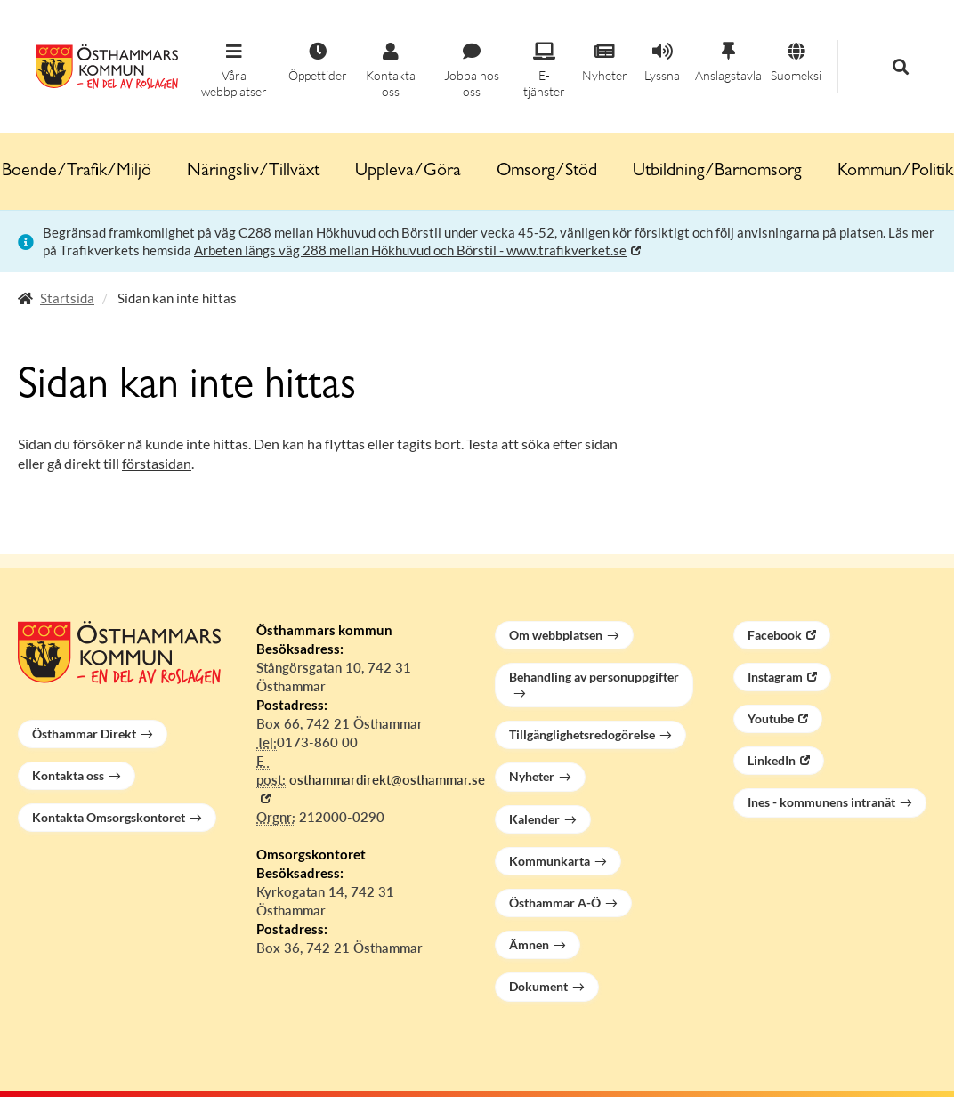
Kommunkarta (549, 860)
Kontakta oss (68, 775)
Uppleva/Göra (408, 172)
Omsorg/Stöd (547, 172)
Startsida (67, 298)
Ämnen (529, 944)
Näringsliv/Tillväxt (253, 172)
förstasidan (156, 463)
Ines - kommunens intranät (821, 802)
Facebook (775, 634)
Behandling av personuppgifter (594, 676)
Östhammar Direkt (84, 733)
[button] (234, 71)
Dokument (538, 986)
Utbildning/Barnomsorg (717, 172)
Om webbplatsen (555, 634)
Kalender (534, 819)
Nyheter (531, 776)
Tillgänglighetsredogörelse (582, 734)
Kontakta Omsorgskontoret (108, 817)
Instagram (775, 676)
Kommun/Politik (895, 172)
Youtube (771, 718)
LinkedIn (772, 760)
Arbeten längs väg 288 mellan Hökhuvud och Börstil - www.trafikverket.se (410, 250)
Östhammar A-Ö (555, 902)
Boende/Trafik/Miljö (76, 172)
